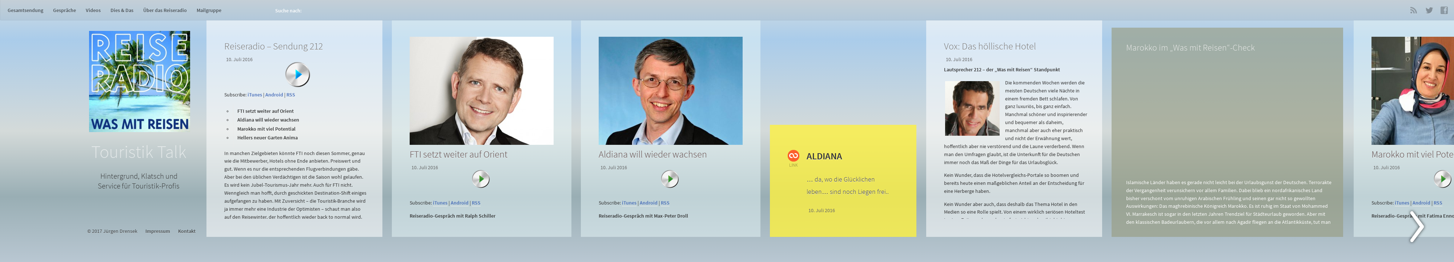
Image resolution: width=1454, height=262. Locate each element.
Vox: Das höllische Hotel (990, 46)
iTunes (255, 95)
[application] (295, 85)
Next (1421, 228)
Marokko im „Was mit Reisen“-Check (1190, 47)
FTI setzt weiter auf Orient (458, 154)
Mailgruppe (209, 10)
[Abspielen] (297, 74)
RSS (1413, 10)
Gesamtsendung (25, 10)
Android (274, 95)
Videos (93, 10)
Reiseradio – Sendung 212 (273, 46)
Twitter (1429, 10)
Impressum (157, 231)
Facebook (1444, 10)
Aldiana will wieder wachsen (653, 154)
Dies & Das (122, 10)
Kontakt (187, 231)
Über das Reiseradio (165, 10)
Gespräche (64, 10)
